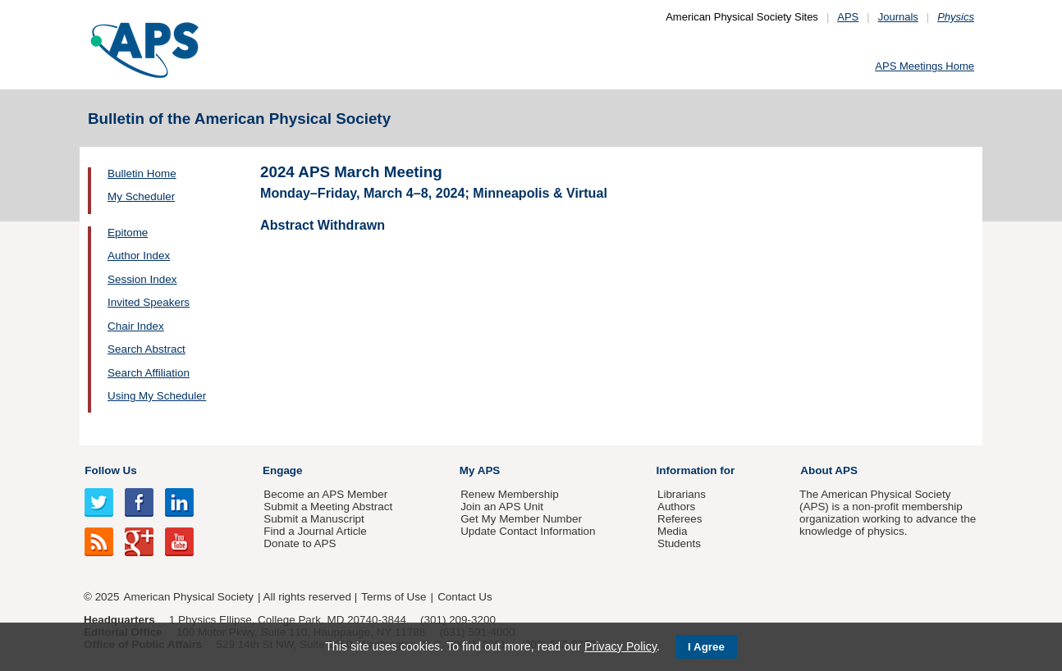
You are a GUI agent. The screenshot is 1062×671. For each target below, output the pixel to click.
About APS (829, 470)
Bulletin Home (142, 173)
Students (679, 543)
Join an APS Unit (501, 506)
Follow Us (110, 470)
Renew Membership (509, 494)
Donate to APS (299, 543)
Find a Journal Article (314, 531)
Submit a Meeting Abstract (327, 506)
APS (847, 17)
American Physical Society (189, 597)
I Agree (706, 647)
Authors (676, 506)
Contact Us (464, 597)
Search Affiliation (149, 373)
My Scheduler (141, 196)
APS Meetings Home (924, 66)
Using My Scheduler (157, 396)
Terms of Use (393, 597)
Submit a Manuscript (313, 519)
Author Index (139, 255)
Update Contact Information (527, 531)
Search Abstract (146, 349)
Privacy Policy (620, 646)
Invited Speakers (149, 302)
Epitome (128, 232)
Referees (680, 519)
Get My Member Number (521, 519)
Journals (898, 17)
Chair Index (136, 326)
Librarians (681, 494)
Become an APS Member (325, 494)
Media (672, 531)
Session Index (142, 279)
